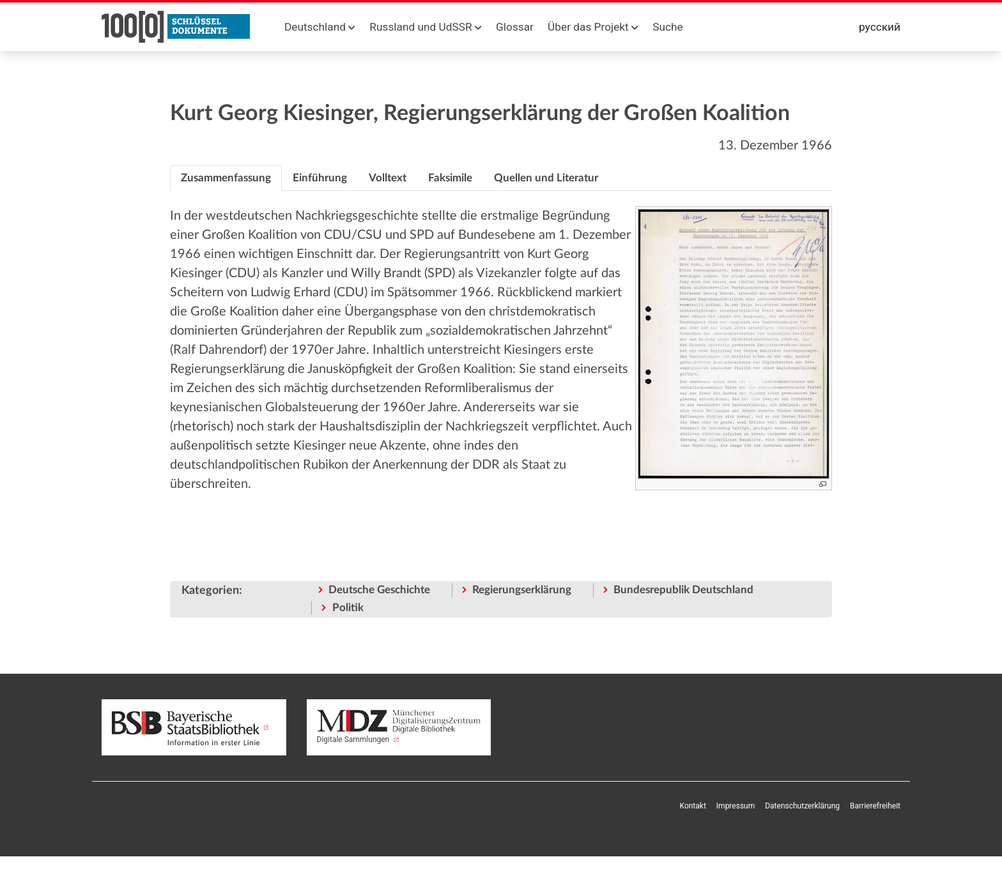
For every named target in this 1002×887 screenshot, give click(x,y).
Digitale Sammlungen (399, 726)
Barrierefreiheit (875, 805)
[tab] (226, 178)
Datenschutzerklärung (802, 805)
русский (879, 26)
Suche (667, 26)
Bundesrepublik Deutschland (683, 589)
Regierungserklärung (521, 589)
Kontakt (693, 805)
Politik (348, 607)
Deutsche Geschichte (379, 589)
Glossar (515, 26)
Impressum (735, 805)
